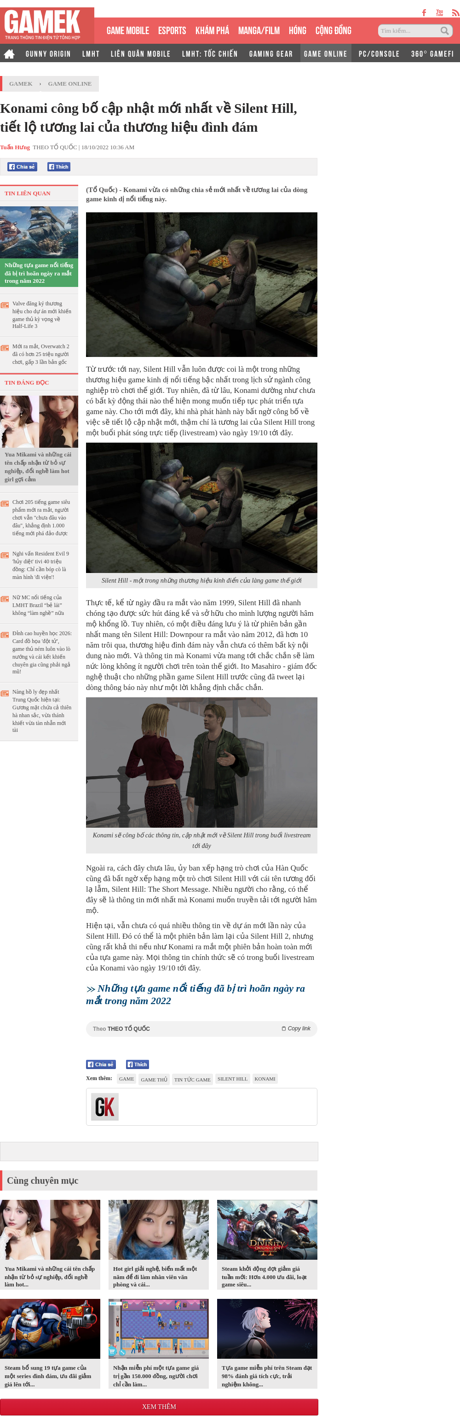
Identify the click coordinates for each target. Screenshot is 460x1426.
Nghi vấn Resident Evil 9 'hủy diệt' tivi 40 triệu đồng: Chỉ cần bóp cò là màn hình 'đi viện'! (40, 565)
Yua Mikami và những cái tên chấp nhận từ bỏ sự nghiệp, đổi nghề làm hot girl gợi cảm (38, 467)
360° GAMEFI (432, 53)
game (126, 1078)
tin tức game (192, 1079)
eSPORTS (172, 29)
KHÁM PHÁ (212, 29)
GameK (21, 83)
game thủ (154, 1079)
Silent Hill (232, 1078)
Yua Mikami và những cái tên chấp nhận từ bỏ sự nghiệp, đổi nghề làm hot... (50, 1276)
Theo (201, 1028)
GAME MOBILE (128, 29)
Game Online (70, 83)
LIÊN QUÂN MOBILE (141, 53)
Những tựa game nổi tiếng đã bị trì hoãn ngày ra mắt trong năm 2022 (39, 273)
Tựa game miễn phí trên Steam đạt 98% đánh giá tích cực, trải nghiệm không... (267, 1376)
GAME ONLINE (326, 53)
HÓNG (297, 29)
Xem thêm (159, 1406)
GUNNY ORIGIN (48, 53)
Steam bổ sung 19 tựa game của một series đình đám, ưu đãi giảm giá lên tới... (48, 1376)
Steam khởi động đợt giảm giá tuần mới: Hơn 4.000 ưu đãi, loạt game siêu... (264, 1276)
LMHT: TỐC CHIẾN (210, 53)
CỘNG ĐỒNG (333, 29)
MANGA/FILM (259, 29)
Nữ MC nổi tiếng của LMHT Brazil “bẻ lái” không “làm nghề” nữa (38, 605)
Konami (265, 1078)
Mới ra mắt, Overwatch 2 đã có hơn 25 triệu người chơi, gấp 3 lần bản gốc (40, 354)
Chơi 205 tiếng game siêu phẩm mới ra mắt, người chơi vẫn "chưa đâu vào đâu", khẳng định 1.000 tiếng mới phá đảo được (41, 518)
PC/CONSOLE (379, 53)
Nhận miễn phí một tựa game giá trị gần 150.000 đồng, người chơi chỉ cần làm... (156, 1376)
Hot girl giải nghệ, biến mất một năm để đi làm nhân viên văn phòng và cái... (155, 1276)
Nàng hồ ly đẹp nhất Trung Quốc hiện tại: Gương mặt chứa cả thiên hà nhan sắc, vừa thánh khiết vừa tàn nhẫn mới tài (41, 711)
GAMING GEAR (271, 53)
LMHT (91, 53)
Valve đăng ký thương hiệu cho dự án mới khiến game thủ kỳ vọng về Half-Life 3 (41, 314)
